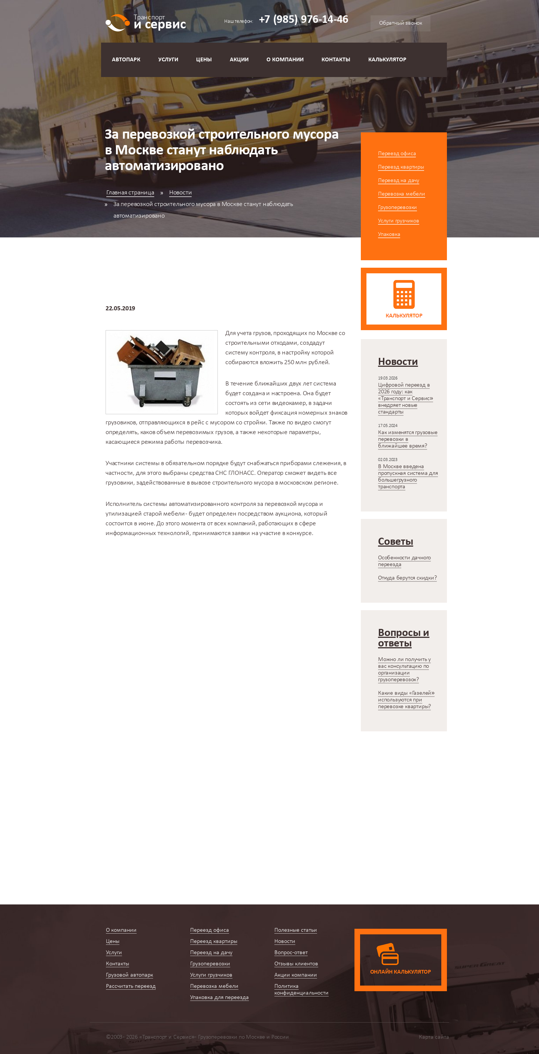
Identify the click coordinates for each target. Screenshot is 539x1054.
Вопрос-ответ (291, 953)
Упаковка (389, 234)
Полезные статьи (295, 930)
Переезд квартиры (401, 167)
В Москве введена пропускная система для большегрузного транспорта (408, 477)
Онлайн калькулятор (400, 972)
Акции (239, 60)
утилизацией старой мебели (145, 513)
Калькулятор (387, 60)
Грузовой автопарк (129, 975)
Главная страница (130, 192)
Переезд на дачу (398, 181)
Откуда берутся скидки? (407, 578)
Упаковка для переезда (219, 998)
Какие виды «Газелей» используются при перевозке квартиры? (406, 700)
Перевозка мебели (401, 194)
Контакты (336, 60)
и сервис (160, 21)
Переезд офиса (397, 154)
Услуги (168, 60)
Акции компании (295, 975)
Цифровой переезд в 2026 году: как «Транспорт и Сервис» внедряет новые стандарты (405, 398)
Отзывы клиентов (296, 964)
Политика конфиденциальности (301, 989)
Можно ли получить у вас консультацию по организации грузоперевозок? (404, 670)
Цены (204, 60)
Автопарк (126, 60)
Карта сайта (434, 1037)
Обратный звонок (400, 23)
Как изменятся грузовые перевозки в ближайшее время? (408, 439)
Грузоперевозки (397, 208)
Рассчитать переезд (131, 986)
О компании (285, 60)
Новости (180, 192)
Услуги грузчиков (398, 221)
